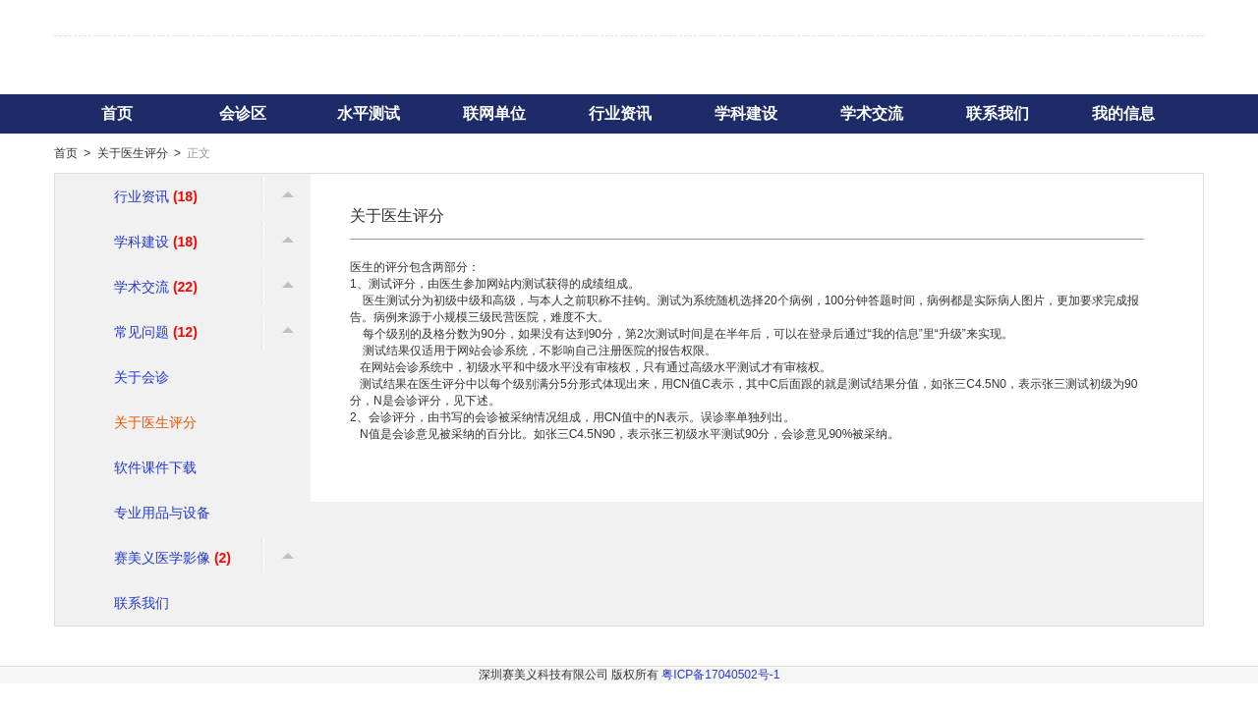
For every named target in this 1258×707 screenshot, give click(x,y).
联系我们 (997, 113)
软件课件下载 (155, 467)
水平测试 (368, 113)
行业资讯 (620, 113)
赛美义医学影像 (172, 558)
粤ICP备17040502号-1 (720, 674)
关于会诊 (141, 377)
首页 (117, 113)
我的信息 (1123, 113)
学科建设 (746, 113)
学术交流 (871, 113)
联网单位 (494, 113)
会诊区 (242, 113)
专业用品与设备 (162, 512)
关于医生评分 (132, 153)
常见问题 (156, 332)
